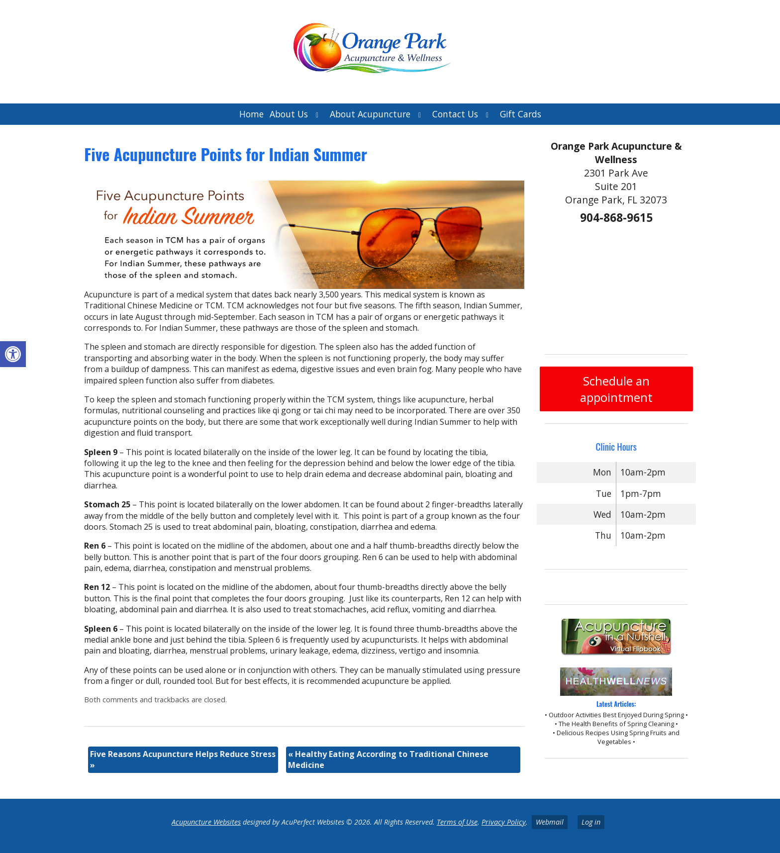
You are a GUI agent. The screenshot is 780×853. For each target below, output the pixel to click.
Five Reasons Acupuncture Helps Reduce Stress (183, 759)
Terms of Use (457, 822)
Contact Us (455, 114)
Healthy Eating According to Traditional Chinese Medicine (388, 759)
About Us (289, 114)
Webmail (550, 822)
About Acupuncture (370, 114)
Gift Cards (520, 114)
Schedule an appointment (616, 389)
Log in (591, 822)
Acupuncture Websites (206, 822)
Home (251, 114)
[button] (13, 354)
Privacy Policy (504, 822)
